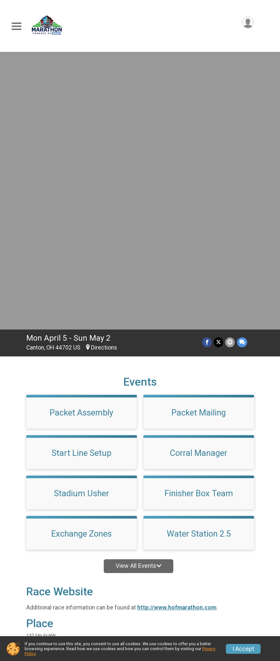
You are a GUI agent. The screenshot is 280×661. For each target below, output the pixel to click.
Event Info (161, 593)
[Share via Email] (230, 70)
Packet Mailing (198, 140)
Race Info (100, 593)
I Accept (243, 649)
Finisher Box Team (198, 221)
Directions (104, 75)
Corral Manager (198, 180)
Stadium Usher (81, 221)
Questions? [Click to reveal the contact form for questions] (53, 481)
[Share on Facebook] (207, 70)
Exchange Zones (81, 261)
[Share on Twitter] (219, 70)
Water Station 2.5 (199, 261)
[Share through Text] (242, 70)
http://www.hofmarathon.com (176, 335)
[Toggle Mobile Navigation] (16, 26)
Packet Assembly (81, 140)
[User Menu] (248, 22)
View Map (140, 544)
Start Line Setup (82, 180)
